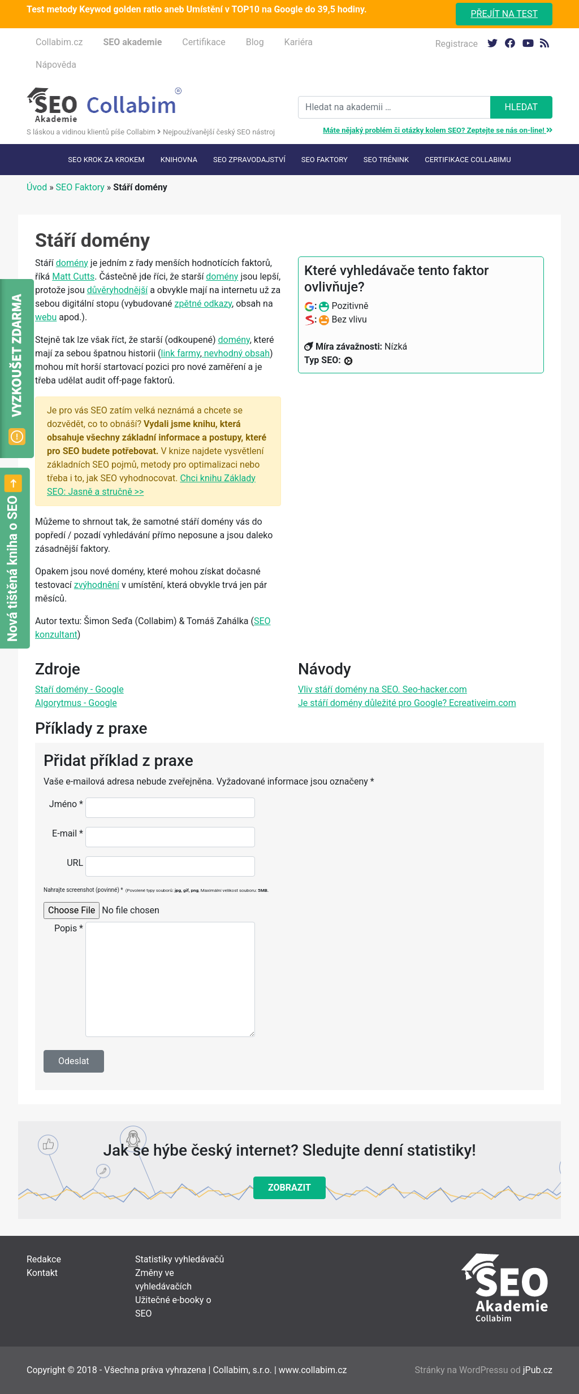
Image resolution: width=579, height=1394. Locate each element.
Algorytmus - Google (76, 703)
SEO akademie (132, 42)
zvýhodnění (96, 585)
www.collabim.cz (313, 1370)
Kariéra (298, 42)
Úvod (37, 187)
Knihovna (179, 159)
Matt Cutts (73, 276)
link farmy (180, 353)
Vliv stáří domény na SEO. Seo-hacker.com (382, 689)
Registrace (456, 43)
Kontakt (42, 1272)
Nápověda (56, 64)
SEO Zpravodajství (249, 159)
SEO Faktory (80, 187)
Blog (255, 42)
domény (72, 263)
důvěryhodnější (117, 290)
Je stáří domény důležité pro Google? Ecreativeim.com (407, 703)
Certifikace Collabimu (468, 159)
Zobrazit (289, 1187)
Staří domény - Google (79, 689)
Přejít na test (504, 13)
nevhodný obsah (236, 353)
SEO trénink (386, 159)
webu (46, 317)
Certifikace (203, 42)
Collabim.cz (59, 42)
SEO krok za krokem (106, 159)
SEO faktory (324, 159)
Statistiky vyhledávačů (179, 1259)
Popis (68, 928)
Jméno (66, 804)
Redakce (44, 1259)
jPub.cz (537, 1370)
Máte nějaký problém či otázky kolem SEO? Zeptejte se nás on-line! (437, 130)
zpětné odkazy (203, 303)
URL (75, 862)
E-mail (67, 833)
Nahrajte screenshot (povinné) (156, 890)
